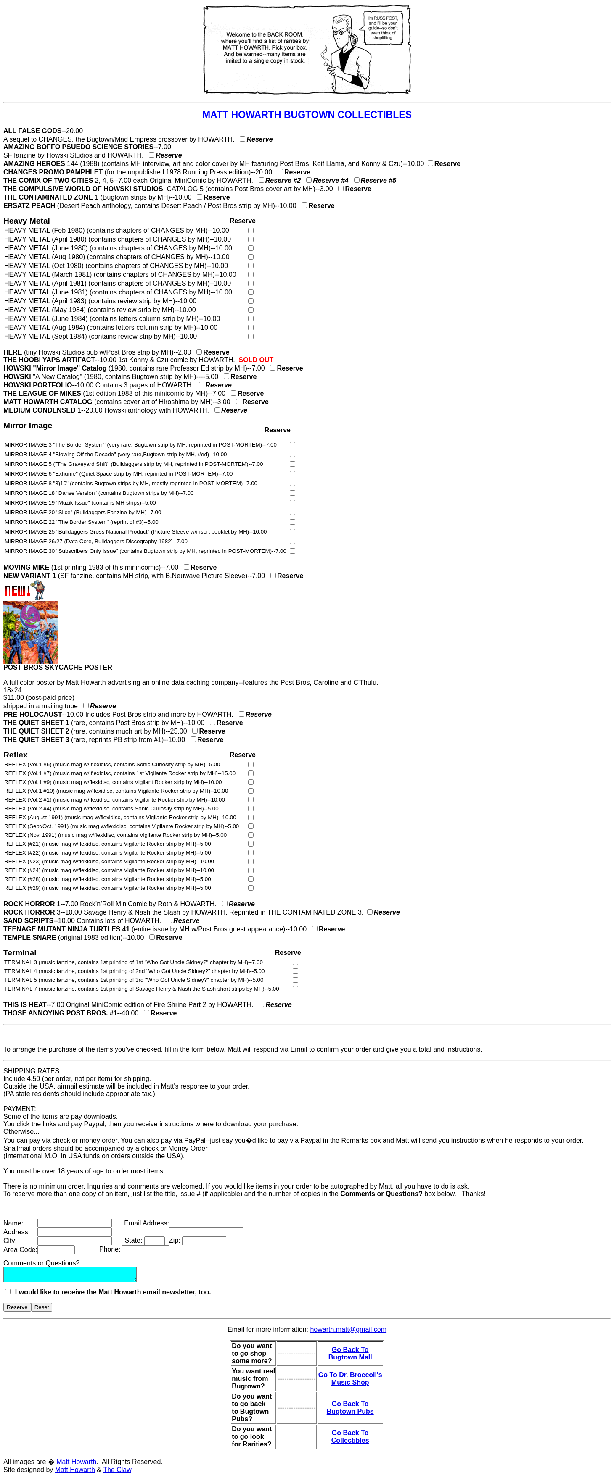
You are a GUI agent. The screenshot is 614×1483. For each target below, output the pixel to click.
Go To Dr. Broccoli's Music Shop (350, 1381)
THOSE (14, 1013)
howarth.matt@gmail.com (348, 1332)
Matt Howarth (76, 1464)
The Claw (117, 1472)
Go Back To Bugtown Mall (350, 1356)
